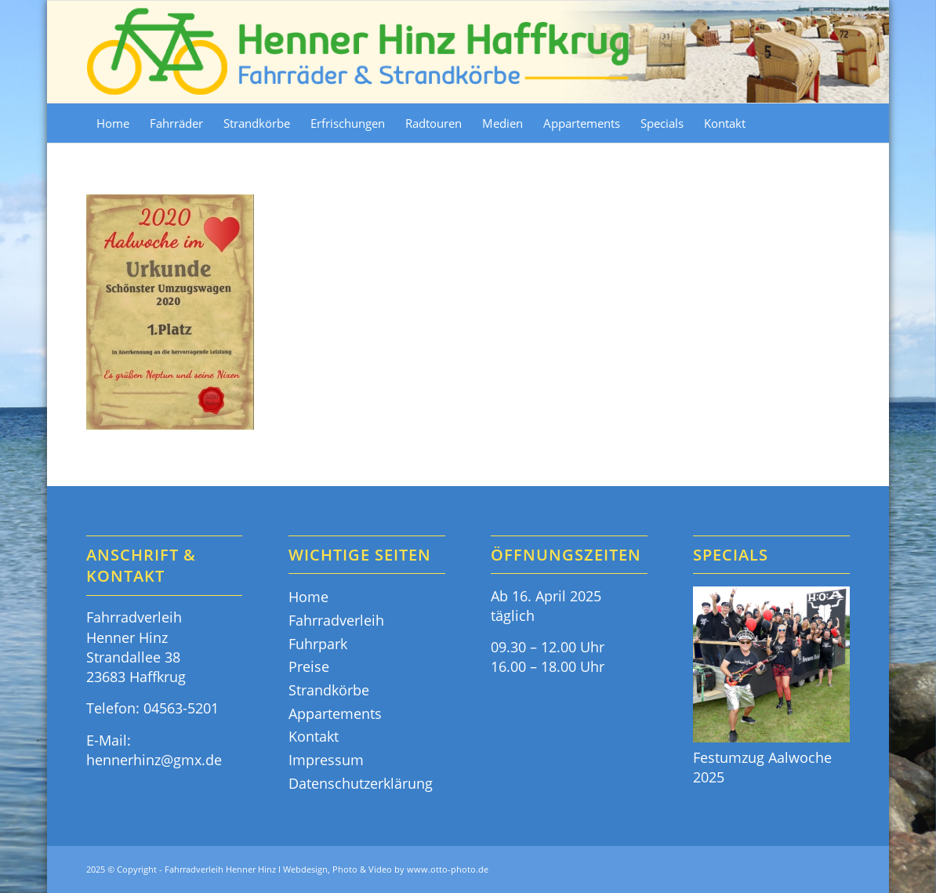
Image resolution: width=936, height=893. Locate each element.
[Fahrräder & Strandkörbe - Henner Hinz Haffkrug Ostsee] (359, 52)
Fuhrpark (317, 643)
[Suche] (841, 123)
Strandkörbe (328, 690)
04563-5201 (181, 708)
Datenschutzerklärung (360, 783)
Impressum (326, 759)
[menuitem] (113, 123)
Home (308, 596)
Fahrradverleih (336, 620)
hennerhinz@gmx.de (154, 759)
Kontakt (313, 736)
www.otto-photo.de (447, 869)
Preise (308, 666)
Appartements (335, 713)
